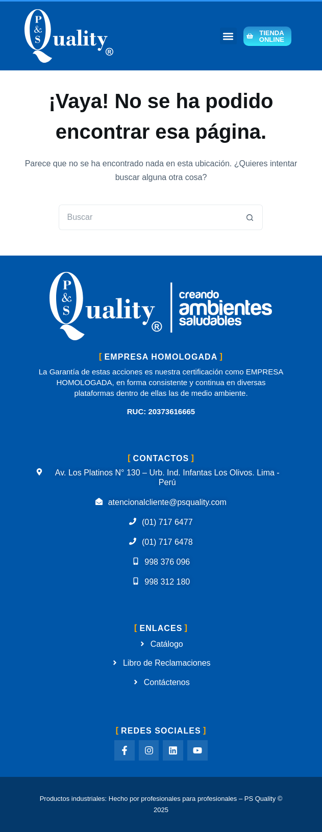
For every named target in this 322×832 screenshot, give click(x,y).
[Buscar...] (148, 217)
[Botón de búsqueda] (250, 217)
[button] (228, 36)
